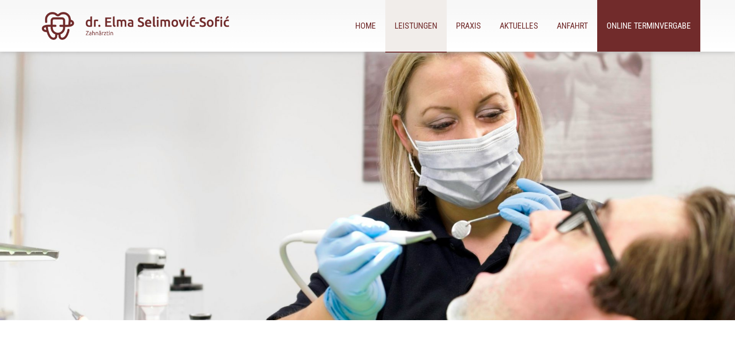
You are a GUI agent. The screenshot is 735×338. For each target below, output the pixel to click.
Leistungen (416, 26)
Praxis (468, 26)
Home (365, 26)
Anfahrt (572, 26)
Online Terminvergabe (649, 26)
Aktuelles (519, 26)
